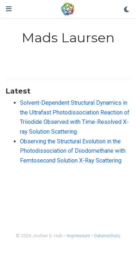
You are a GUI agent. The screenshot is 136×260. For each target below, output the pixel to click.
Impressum (78, 235)
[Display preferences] (127, 10)
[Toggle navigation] (9, 9)
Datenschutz (107, 235)
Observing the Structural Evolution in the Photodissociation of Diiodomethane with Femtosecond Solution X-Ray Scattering (72, 151)
